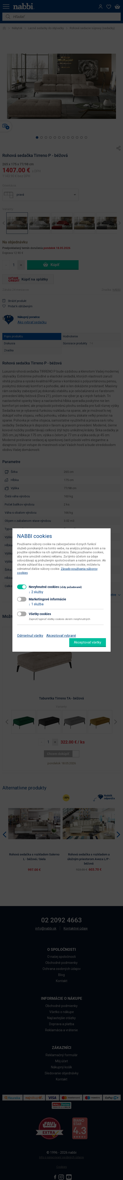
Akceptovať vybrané (61, 635)
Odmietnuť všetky (30, 635)
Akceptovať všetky (87, 642)
